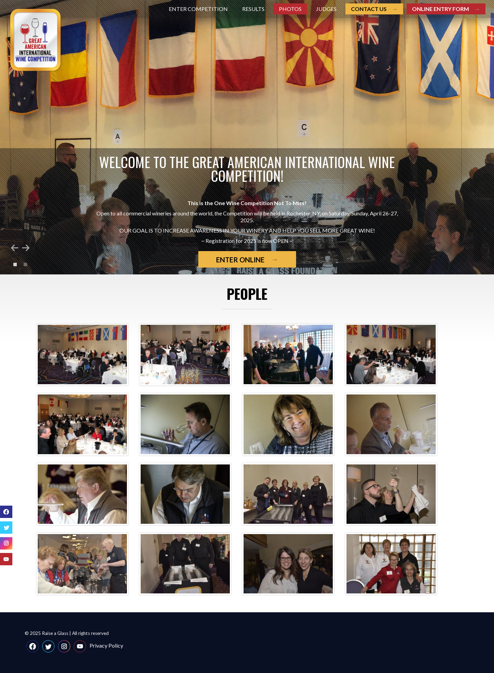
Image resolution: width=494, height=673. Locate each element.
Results (253, 8)
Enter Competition (198, 8)
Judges (326, 8)
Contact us (369, 8)
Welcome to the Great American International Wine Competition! (247, 169)
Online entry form (440, 8)
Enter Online (240, 260)
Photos (290, 8)
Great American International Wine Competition (36, 40)
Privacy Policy (106, 645)
